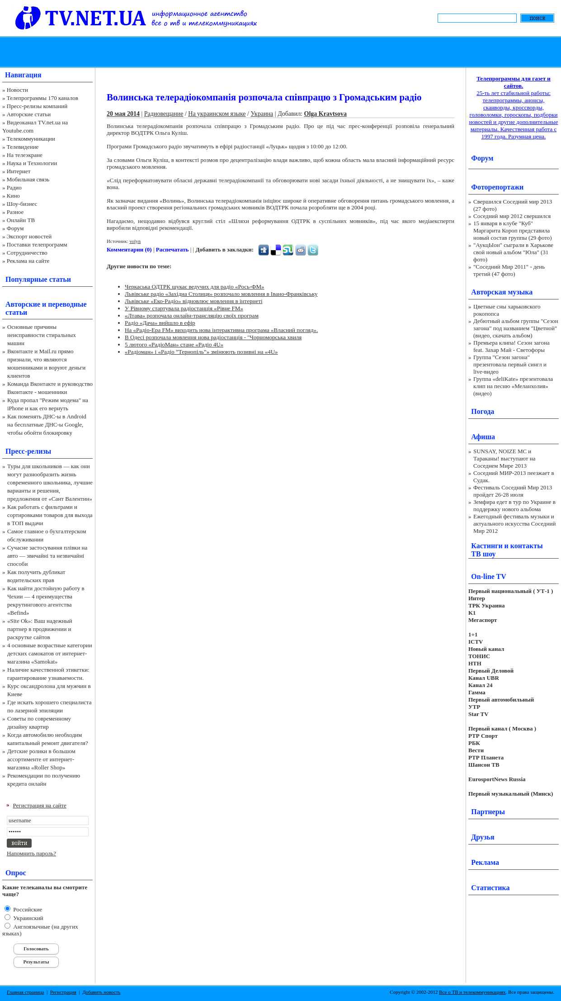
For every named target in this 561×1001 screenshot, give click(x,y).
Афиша (483, 437)
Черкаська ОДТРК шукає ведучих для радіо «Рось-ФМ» (194, 286)
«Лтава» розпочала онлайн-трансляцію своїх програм (192, 315)
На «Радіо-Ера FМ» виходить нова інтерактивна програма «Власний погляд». (221, 330)
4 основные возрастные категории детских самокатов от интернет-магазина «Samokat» (49, 653)
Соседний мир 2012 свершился (512, 216)
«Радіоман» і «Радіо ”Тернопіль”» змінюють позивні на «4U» (201, 351)
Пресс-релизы (28, 451)
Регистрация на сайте (39, 805)
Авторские (22, 304)
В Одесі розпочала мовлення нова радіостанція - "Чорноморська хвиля (213, 337)
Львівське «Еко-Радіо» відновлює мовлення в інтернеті (194, 301)
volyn (135, 241)
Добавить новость (101, 992)
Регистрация (63, 992)
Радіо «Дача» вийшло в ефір (160, 322)
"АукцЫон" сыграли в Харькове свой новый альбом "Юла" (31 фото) (513, 252)
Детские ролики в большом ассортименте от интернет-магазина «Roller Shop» (41, 759)
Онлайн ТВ (21, 220)
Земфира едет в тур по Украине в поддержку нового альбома (514, 505)
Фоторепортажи (497, 187)
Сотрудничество (27, 252)
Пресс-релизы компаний (37, 106)
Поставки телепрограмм (37, 244)
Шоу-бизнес (22, 203)
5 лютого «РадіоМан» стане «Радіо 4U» (174, 344)
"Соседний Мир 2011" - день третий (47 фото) (509, 270)
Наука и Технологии (32, 163)
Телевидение (23, 146)
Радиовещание (164, 113)
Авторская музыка (502, 292)
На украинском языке (216, 113)
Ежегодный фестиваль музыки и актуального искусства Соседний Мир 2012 (514, 523)
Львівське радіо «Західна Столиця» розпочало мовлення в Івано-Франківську (221, 293)
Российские (27, 909)
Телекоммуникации (31, 138)
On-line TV (488, 576)
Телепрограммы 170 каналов (42, 98)
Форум (15, 228)
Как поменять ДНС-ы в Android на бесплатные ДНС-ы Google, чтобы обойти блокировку (46, 424)
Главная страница (25, 992)
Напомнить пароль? (31, 853)
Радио (14, 187)
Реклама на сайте (28, 260)
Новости (17, 89)
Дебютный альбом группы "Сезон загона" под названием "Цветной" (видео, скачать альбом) (515, 328)
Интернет (19, 171)
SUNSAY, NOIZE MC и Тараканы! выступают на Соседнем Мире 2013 (504, 458)
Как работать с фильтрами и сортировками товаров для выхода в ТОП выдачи (50, 515)
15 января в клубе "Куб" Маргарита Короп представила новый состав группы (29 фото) (512, 230)
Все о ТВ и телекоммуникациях (472, 992)
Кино (13, 195)
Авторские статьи (29, 114)
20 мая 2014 (123, 113)
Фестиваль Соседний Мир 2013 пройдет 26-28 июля (512, 491)
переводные (67, 304)
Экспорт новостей (29, 236)
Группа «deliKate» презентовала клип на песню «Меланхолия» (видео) (513, 386)
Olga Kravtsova (325, 113)
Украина (261, 113)
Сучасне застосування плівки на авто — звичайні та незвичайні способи (47, 555)
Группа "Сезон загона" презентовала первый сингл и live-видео (510, 364)
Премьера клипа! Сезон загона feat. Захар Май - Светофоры (511, 346)
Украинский (27, 918)
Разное (15, 212)
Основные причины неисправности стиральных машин (41, 334)
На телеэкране (24, 155)
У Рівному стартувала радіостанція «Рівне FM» (184, 308)
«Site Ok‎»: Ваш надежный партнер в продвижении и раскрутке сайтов (39, 628)
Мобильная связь (28, 179)
